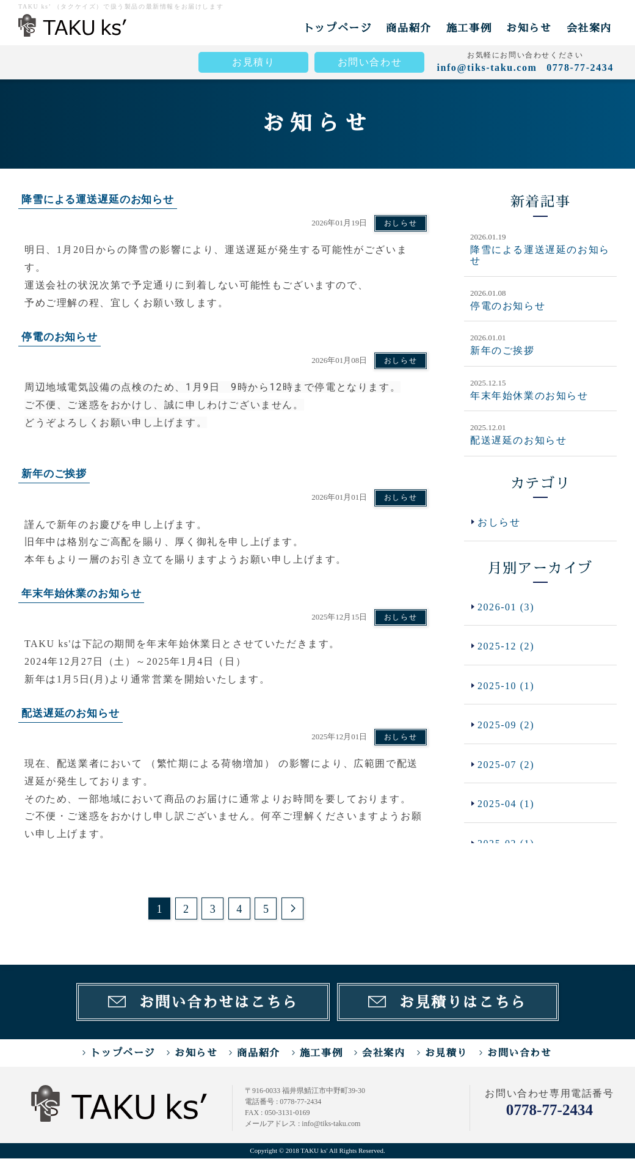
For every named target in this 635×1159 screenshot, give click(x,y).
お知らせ (528, 28)
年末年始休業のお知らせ (529, 395)
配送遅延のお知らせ (518, 439)
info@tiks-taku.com (487, 67)
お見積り (253, 62)
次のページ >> (292, 909)
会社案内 (589, 28)
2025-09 (506, 725)
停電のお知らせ (507, 305)
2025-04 (506, 805)
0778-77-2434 (549, 1110)
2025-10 (506, 686)
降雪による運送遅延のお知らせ (540, 255)
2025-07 (506, 765)
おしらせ (400, 223)
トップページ (337, 28)
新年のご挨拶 (502, 350)
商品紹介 (408, 28)
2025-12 (506, 646)
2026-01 (506, 607)
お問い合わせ (370, 62)
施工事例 (469, 28)
